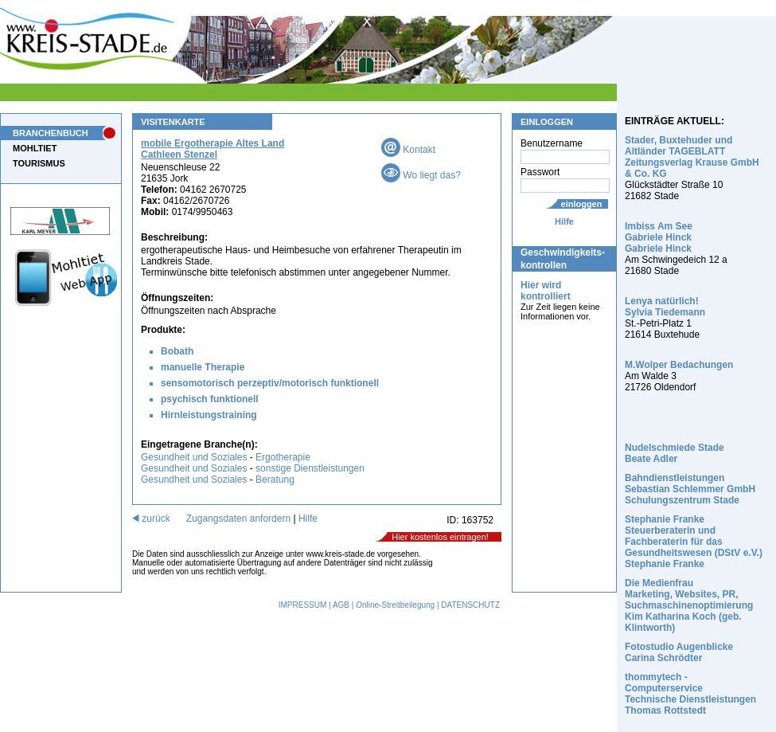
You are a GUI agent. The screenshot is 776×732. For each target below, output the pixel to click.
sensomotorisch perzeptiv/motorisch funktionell (270, 383)
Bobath (177, 351)
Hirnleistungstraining (209, 415)
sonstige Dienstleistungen (310, 468)
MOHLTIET (35, 148)
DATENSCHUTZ (470, 605)
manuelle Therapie (202, 367)
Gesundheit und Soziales (194, 457)
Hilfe (564, 221)
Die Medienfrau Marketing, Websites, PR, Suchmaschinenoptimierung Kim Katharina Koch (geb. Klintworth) (689, 605)
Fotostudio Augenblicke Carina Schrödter (679, 652)
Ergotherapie (282, 457)
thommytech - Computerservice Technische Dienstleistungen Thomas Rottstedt (690, 693)
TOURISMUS (39, 163)
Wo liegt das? (421, 175)
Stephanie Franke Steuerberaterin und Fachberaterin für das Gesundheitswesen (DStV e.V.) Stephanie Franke (693, 542)
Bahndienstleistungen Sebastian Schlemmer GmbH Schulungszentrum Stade (690, 489)
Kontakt (408, 149)
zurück (151, 518)
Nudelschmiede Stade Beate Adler (674, 453)
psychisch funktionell (210, 399)
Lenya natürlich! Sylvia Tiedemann (665, 307)
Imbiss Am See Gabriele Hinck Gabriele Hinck (658, 237)
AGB (341, 605)
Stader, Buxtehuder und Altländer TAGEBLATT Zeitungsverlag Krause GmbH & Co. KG (692, 157)
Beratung (274, 479)
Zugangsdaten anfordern (238, 518)
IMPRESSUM (303, 605)
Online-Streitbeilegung (395, 605)
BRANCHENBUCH (50, 133)
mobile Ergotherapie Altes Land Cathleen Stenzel (212, 149)
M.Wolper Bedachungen (679, 364)
